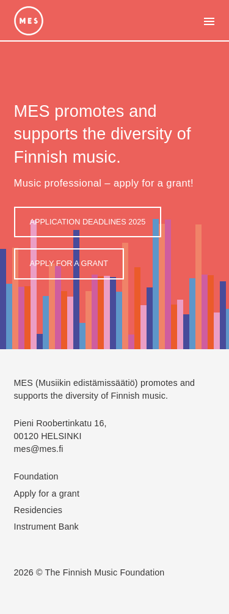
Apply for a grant (69, 263)
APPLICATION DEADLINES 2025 (88, 222)
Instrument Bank (46, 526)
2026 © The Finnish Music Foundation (89, 572)
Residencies (38, 510)
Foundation (36, 476)
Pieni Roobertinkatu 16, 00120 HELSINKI (60, 429)
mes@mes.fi (39, 449)
